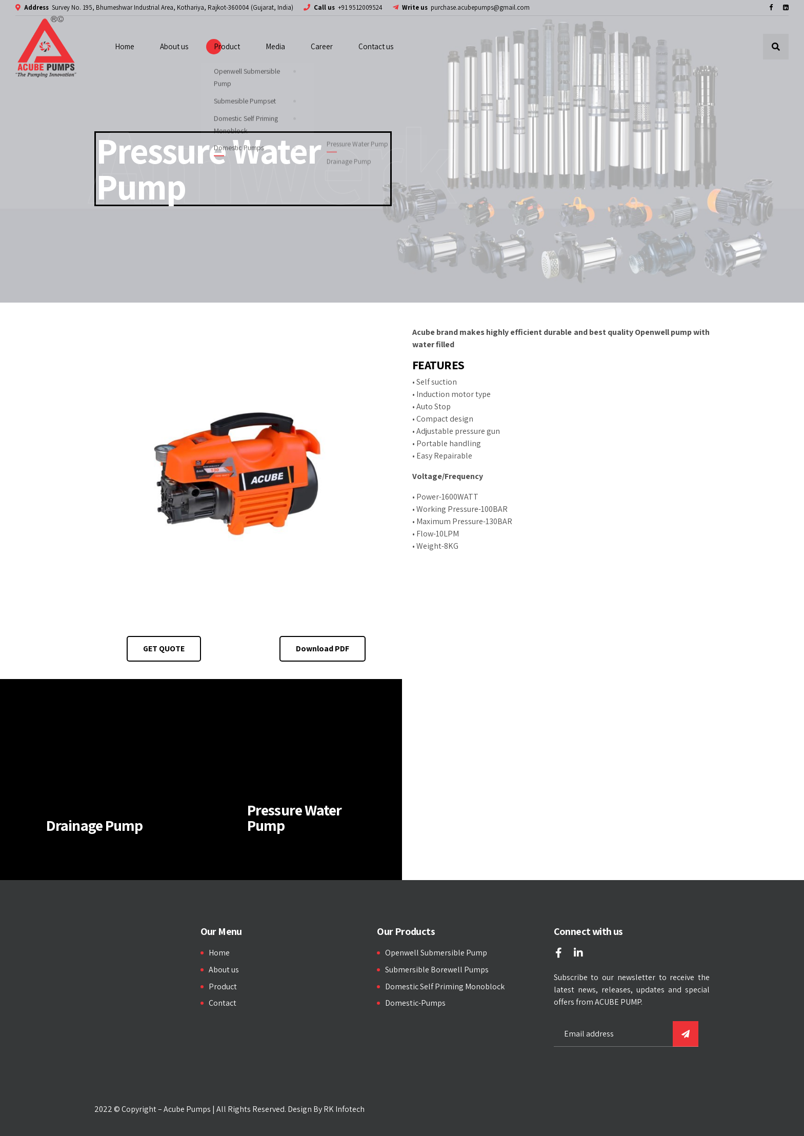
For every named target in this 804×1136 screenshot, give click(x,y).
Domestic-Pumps (415, 1003)
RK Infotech (344, 1109)
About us (174, 46)
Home (124, 46)
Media (275, 46)
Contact (222, 1003)
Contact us (375, 46)
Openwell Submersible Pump (436, 952)
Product (227, 46)
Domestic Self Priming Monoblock (445, 986)
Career (322, 46)
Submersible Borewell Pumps (437, 969)
